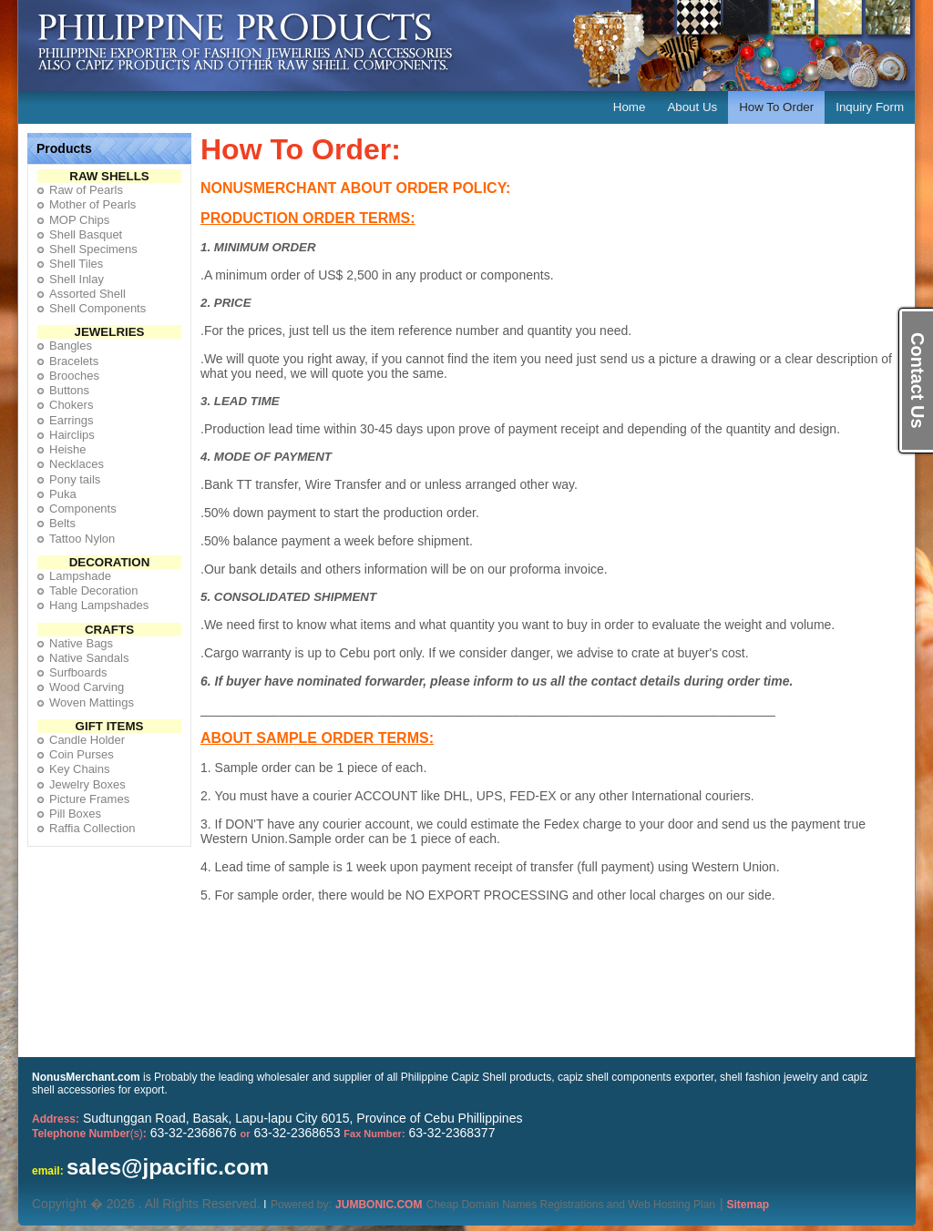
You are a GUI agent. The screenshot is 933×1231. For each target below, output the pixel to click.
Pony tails (74, 479)
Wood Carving (86, 687)
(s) (89, 1133)
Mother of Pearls (92, 204)
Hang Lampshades (99, 605)
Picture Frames (89, 799)
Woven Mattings (91, 702)
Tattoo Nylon (82, 538)
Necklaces (76, 464)
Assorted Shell (87, 293)
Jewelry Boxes (87, 784)
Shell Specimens (93, 249)
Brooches (74, 375)
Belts (62, 523)
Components (83, 508)
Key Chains (79, 769)
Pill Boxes (75, 813)
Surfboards (78, 672)
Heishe (67, 449)
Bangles (70, 345)
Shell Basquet (85, 234)
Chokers (71, 405)
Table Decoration (93, 590)
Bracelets (73, 361)
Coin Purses (81, 754)
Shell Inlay (76, 279)
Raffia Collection (92, 828)
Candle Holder (87, 740)
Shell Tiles (76, 263)
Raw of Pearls (86, 190)
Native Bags (81, 643)
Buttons (69, 390)
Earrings (71, 420)
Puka (63, 494)
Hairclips (72, 435)
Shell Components (97, 308)
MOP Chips (79, 220)
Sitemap (747, 1204)
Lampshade (80, 576)
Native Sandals (88, 658)
